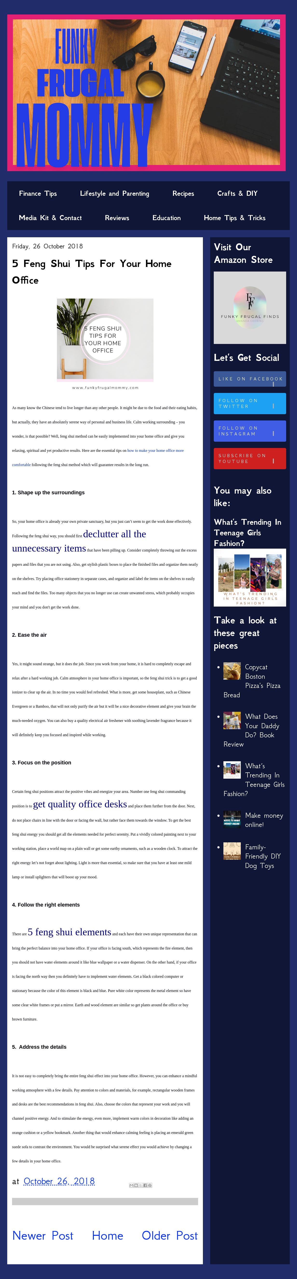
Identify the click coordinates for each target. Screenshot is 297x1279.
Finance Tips (38, 193)
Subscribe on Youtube (252, 458)
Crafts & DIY (237, 193)
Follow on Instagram (252, 431)
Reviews (117, 217)
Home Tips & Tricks (235, 217)
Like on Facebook (252, 381)
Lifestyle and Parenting (114, 193)
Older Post (169, 1235)
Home (108, 1235)
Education (166, 217)
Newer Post (43, 1235)
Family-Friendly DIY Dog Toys (263, 856)
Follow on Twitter (252, 403)
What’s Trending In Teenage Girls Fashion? (247, 532)
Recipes (183, 193)
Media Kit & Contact (50, 217)
